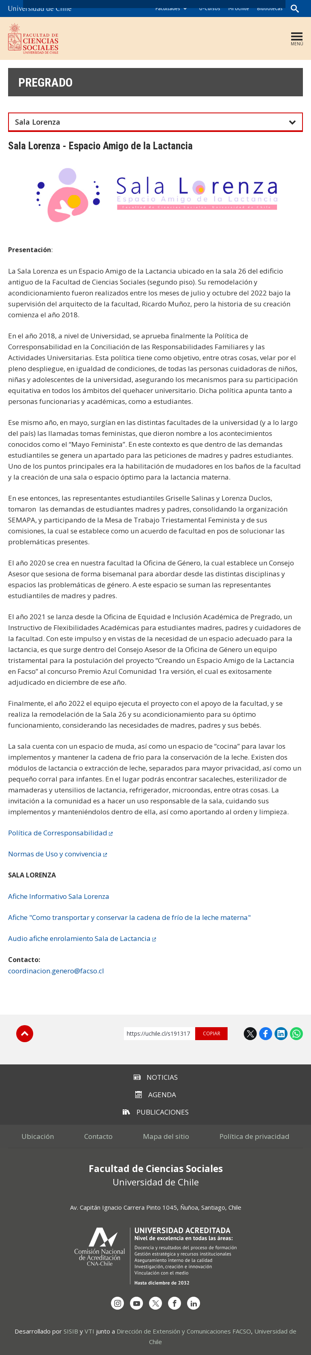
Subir (24, 1033)
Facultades (168, 8)
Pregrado (45, 82)
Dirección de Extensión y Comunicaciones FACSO (184, 1331)
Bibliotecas (270, 8)
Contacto (98, 1136)
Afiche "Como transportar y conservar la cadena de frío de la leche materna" (129, 917)
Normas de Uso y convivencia (55, 853)
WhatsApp (296, 1034)
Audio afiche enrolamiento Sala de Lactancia (79, 938)
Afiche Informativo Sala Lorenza (58, 896)
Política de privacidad (254, 1136)
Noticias (156, 1077)
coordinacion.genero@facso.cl (56, 970)
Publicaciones (156, 1112)
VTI (89, 1331)
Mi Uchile (238, 8)
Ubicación (37, 1136)
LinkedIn (281, 1033)
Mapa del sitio (166, 1136)
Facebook (265, 1033)
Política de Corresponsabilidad (57, 832)
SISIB (71, 1331)
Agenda (155, 1094)
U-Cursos (209, 8)
